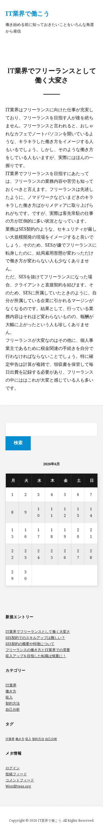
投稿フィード (16, 773)
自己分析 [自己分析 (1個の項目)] (51, 739)
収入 (9, 697)
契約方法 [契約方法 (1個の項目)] (38, 739)
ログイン (12, 767)
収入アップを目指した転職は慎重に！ (35, 655)
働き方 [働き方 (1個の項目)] (19, 739)
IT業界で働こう (27, 13)
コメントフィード (19, 780)
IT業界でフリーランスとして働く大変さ (37, 631)
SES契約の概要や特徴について (29, 643)
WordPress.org (18, 786)
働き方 (10, 691)
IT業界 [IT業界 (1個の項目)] (10, 739)
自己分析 (12, 709)
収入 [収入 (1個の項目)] (28, 739)
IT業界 (10, 685)
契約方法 (12, 703)
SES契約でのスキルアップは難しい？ (35, 637)
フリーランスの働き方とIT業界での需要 (37, 649)
